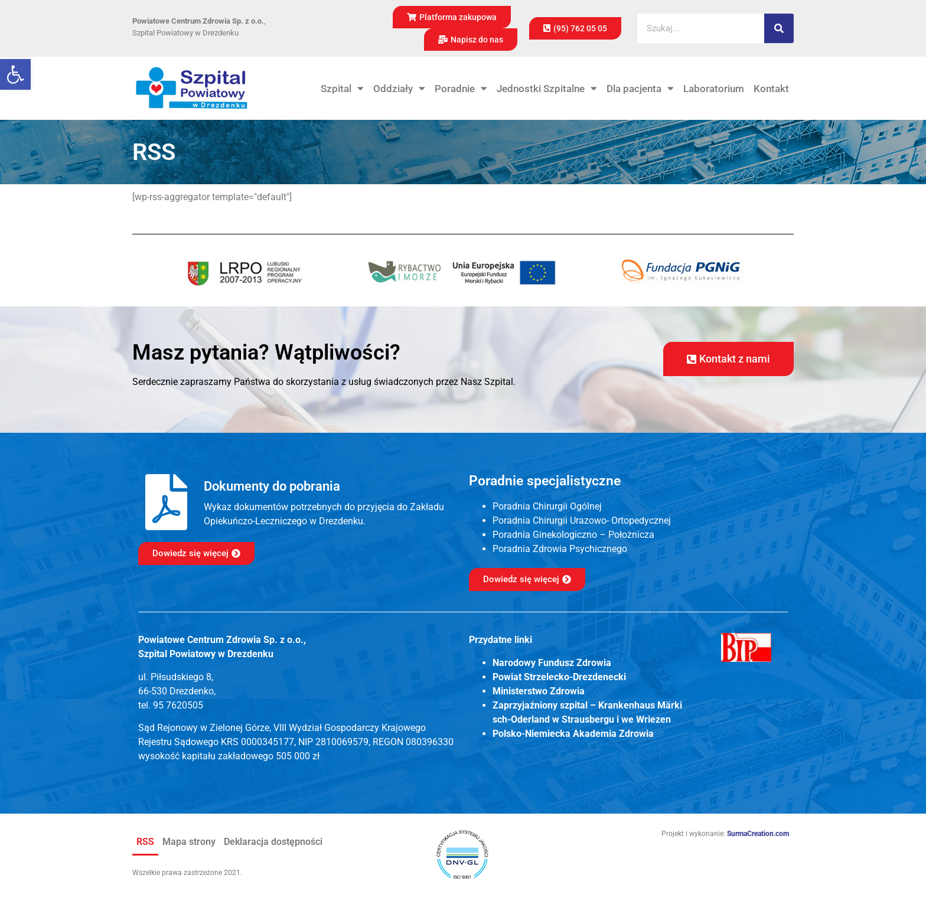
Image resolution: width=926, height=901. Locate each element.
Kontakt (771, 88)
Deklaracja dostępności (273, 841)
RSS (145, 841)
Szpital (342, 88)
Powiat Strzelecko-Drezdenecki (559, 677)
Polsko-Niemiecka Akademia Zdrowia (573, 733)
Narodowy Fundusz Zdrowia (552, 662)
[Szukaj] (779, 28)
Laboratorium (713, 88)
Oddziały (399, 88)
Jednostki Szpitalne (547, 88)
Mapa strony (189, 841)
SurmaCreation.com (758, 834)
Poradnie (461, 88)
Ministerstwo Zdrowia (539, 691)
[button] (15, 74)
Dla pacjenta (640, 88)
